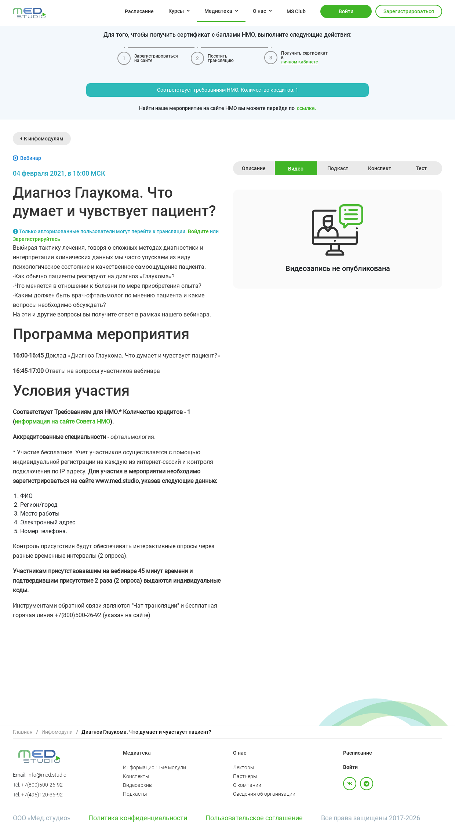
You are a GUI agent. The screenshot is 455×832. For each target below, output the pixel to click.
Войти (346, 11)
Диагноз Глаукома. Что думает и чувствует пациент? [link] (146, 732)
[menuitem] (139, 11)
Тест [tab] (421, 168)
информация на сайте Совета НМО (62, 421)
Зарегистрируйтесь (36, 239)
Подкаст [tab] (337, 168)
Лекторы (243, 767)
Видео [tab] (295, 169)
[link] (23, 732)
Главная (23, 732)
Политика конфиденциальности (137, 818)
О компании (247, 785)
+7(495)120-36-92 (42, 795)
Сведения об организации (264, 794)
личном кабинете (299, 62)
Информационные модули (154, 767)
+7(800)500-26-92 (42, 785)
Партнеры (245, 776)
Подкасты (135, 794)
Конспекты (136, 776)
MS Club (296, 11)
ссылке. (306, 108)
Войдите (198, 231)
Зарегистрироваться (408, 11)
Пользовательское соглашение (254, 818)
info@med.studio (47, 775)
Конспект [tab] (379, 168)
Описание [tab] (254, 168)
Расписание (139, 11)
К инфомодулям (41, 139)
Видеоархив (137, 785)
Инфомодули (57, 732)
